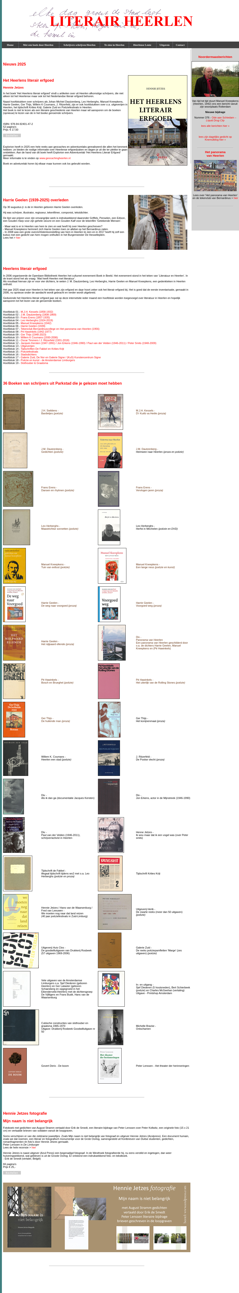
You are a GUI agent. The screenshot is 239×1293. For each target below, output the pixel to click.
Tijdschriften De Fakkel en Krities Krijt (42, 348)
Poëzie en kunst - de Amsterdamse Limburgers (48, 360)
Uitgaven (164, 44)
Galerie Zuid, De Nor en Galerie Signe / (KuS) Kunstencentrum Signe (61, 357)
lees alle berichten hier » (215, 125)
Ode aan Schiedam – (221, 119)
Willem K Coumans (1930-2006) (39, 337)
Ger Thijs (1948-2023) (33, 334)
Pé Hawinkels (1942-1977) (36, 331)
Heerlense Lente (142, 44)
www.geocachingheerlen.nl (54, 158)
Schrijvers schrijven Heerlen (79, 44)
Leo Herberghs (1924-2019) (37, 320)
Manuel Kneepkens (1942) (36, 323)
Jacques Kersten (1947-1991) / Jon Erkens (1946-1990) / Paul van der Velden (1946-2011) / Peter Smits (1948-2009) (88, 343)
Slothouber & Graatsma (34, 363)
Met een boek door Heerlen (39, 44)
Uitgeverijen (28, 345)
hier (18, 237)
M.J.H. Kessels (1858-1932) (37, 311)
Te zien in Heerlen (114, 44)
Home (10, 44)
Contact (180, 44)
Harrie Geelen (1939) (33, 326)
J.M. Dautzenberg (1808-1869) (38, 314)
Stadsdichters (29, 354)
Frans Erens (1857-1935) (35, 317)
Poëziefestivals (29, 351)
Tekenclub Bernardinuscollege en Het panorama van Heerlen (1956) (60, 328)
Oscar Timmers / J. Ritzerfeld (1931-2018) (45, 340)
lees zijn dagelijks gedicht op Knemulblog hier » (215, 138)
